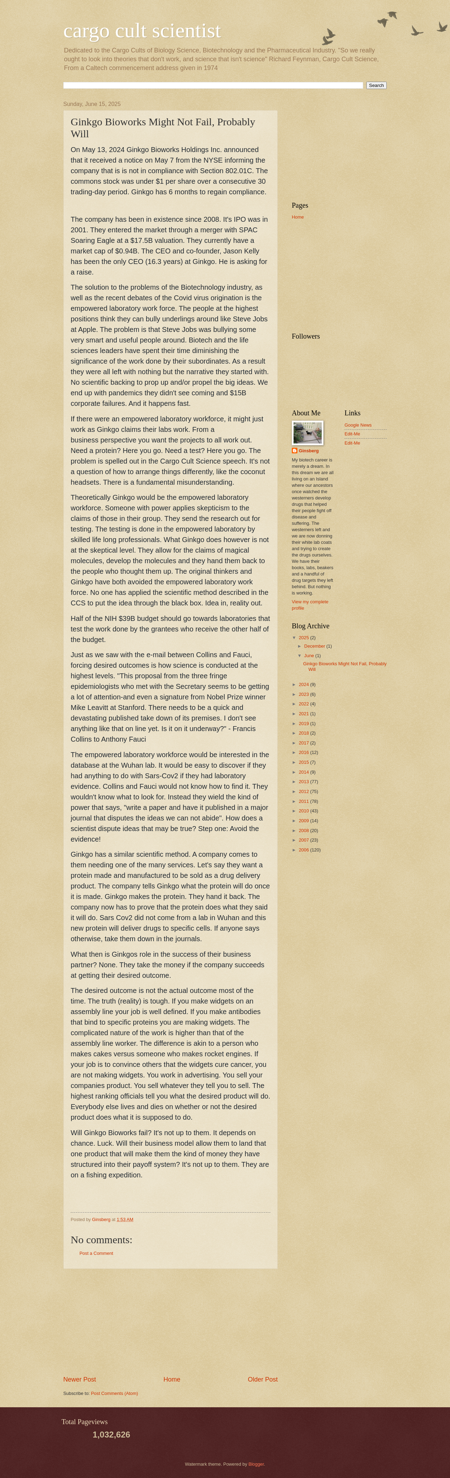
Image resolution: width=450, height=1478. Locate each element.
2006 (304, 850)
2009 (304, 820)
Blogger (256, 1464)
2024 (304, 684)
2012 (304, 791)
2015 (304, 762)
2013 (304, 781)
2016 (304, 752)
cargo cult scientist (142, 30)
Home (171, 1379)
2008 (304, 830)
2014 (304, 772)
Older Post (263, 1379)
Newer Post (79, 1379)
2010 (304, 810)
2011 (304, 801)
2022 (304, 703)
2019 (304, 723)
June (309, 655)
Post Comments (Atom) (114, 1393)
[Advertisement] (170, 1322)
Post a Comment (96, 1253)
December (315, 646)
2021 (304, 713)
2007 (304, 840)
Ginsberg (309, 450)
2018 (304, 733)
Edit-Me (352, 433)
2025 (304, 637)
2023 (304, 694)
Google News (358, 425)
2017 (304, 743)
